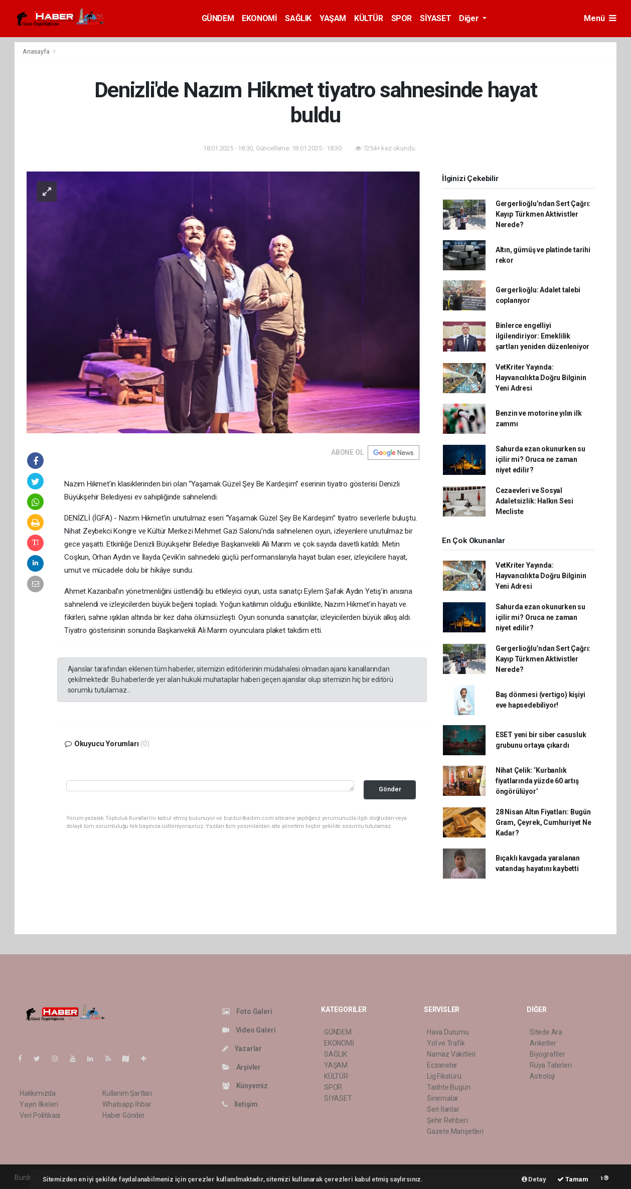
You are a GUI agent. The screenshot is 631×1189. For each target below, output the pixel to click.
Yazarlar (242, 1049)
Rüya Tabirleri (550, 1065)
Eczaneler (442, 1065)
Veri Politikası (40, 1115)
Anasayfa (37, 51)
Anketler (543, 1043)
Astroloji (542, 1076)
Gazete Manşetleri (455, 1131)
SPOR (401, 18)
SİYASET (435, 18)
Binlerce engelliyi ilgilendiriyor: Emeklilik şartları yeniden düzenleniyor (542, 336)
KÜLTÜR (368, 18)
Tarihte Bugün (448, 1087)
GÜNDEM (218, 18)
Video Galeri (248, 1030)
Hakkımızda (38, 1093)
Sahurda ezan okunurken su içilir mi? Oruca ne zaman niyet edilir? (540, 459)
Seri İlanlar (443, 1109)
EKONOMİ (259, 18)
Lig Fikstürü (444, 1076)
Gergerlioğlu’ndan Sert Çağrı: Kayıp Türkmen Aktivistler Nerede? (543, 214)
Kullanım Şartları (127, 1093)
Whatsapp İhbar (126, 1104)
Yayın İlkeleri (39, 1104)
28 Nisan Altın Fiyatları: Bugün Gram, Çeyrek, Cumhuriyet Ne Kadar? (543, 822)
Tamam (572, 1179)
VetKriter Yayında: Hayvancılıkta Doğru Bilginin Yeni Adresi (541, 377)
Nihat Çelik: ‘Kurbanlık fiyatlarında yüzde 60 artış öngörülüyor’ (537, 780)
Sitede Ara (546, 1032)
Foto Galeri (247, 1011)
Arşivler (241, 1067)
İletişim (240, 1104)
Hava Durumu (448, 1032)
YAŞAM (333, 18)
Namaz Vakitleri (451, 1054)
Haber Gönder (123, 1115)
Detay (534, 1179)
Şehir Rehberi (447, 1120)
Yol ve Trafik (446, 1043)
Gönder (390, 789)
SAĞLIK (298, 18)
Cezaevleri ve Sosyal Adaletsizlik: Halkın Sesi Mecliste (534, 501)
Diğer (470, 18)
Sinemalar (442, 1098)
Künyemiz (245, 1086)
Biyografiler (547, 1054)
